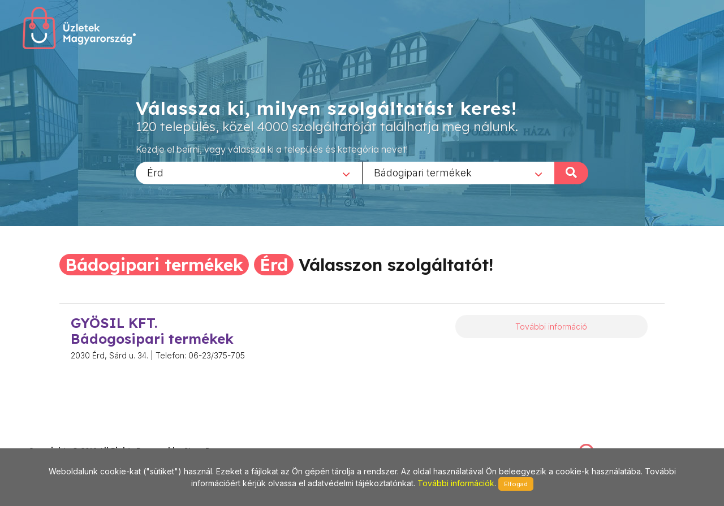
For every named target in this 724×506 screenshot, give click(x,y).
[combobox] (249, 172)
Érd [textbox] (155, 172)
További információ (551, 326)
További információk (455, 483)
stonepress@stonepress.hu (73, 438)
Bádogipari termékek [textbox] (423, 172)
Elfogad (516, 484)
